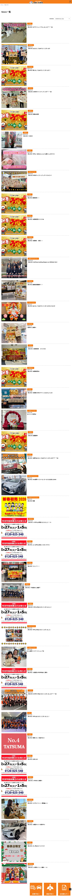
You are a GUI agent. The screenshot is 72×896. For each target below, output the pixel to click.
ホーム (2, 4)
